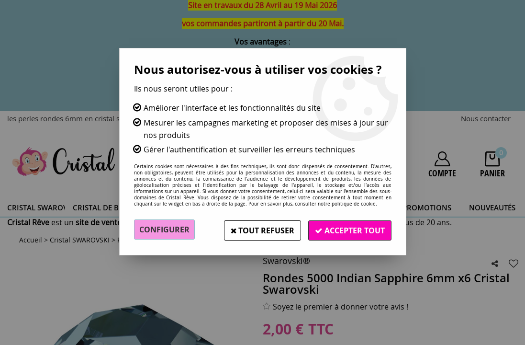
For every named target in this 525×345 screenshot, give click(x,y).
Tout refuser (259, 229)
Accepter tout (349, 229)
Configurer (164, 229)
